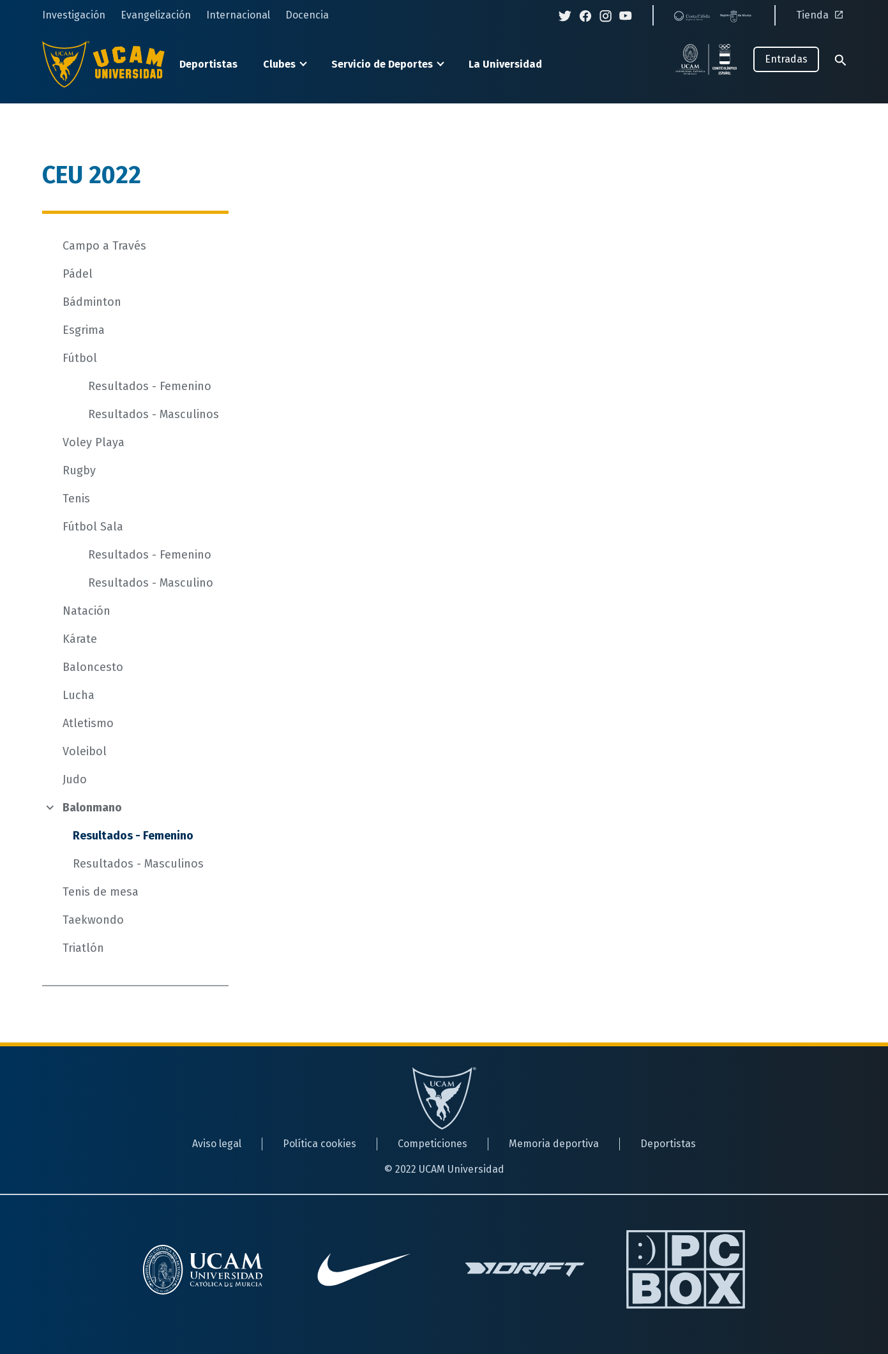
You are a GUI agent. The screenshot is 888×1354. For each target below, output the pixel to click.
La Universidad (505, 64)
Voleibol (85, 751)
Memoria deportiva (554, 1144)
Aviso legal (216, 1144)
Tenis (76, 499)
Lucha (78, 695)
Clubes (279, 64)
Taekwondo (93, 920)
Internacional (238, 15)
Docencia (307, 15)
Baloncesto (93, 667)
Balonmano (92, 808)
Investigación (73, 15)
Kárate (80, 639)
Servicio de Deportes (382, 64)
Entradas (786, 59)
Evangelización (156, 15)
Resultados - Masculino (150, 583)
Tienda (821, 15)
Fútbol (80, 358)
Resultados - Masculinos (153, 414)
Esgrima (84, 330)
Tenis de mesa (101, 892)
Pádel (78, 274)
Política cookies (319, 1144)
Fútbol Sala (93, 527)
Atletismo (88, 723)
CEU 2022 (91, 175)
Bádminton (92, 302)
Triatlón (83, 948)
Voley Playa (93, 442)
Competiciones (432, 1144)
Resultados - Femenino (149, 386)
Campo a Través (104, 246)
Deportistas (208, 64)
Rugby (79, 470)
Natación (86, 611)
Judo (75, 779)
